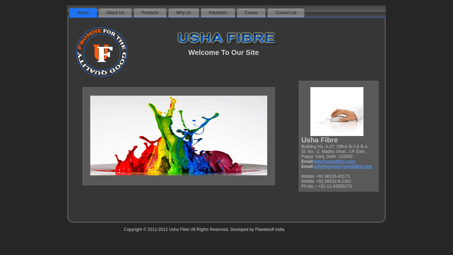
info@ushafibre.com (334, 161)
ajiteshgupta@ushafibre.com (343, 166)
